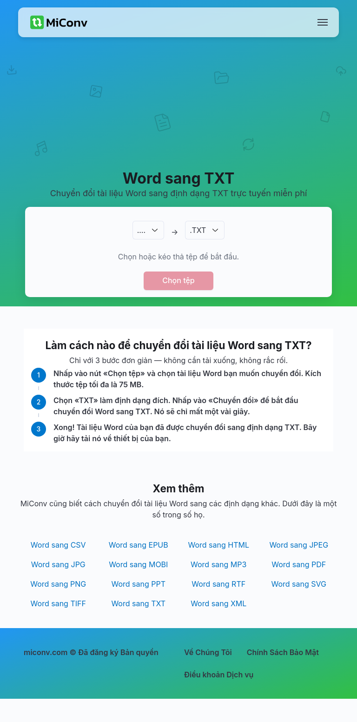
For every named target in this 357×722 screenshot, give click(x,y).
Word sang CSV (58, 545)
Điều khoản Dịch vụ (218, 674)
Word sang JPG (58, 564)
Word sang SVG (299, 584)
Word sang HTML (218, 545)
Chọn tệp (178, 280)
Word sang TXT (138, 603)
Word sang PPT (138, 584)
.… (141, 230)
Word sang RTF (218, 584)
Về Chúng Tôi (208, 652)
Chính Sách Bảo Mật (283, 652)
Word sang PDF (298, 564)
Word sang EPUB (138, 545)
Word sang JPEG (298, 545)
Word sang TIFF (58, 603)
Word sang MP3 (218, 564)
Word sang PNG (58, 584)
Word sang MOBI (138, 564)
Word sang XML (218, 603)
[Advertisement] (178, 114)
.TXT (198, 230)
